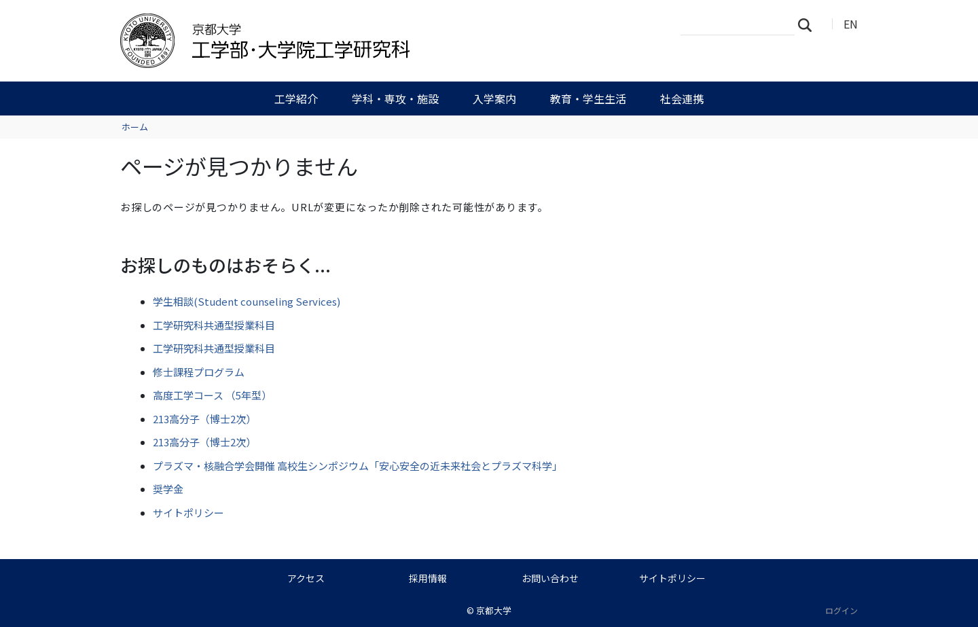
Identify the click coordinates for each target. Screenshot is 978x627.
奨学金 (168, 489)
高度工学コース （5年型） (212, 395)
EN (851, 23)
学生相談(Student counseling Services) (246, 301)
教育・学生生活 (588, 98)
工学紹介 (296, 98)
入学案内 (494, 98)
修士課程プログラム (198, 372)
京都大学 (493, 610)
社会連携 (682, 98)
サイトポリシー (188, 512)
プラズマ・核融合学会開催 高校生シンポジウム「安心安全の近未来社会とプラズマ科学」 (357, 466)
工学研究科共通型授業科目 (214, 325)
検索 (809, 24)
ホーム (135, 126)
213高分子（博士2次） (204, 419)
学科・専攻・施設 (395, 98)
